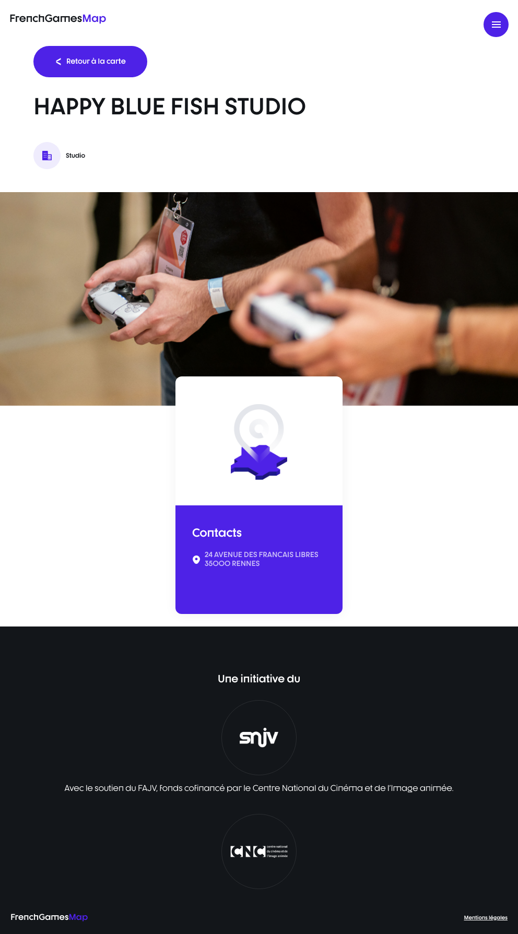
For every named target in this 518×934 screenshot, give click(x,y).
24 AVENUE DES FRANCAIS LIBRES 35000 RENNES (262, 559)
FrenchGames (57, 18)
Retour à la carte (90, 61)
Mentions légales (486, 918)
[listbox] (259, 299)
